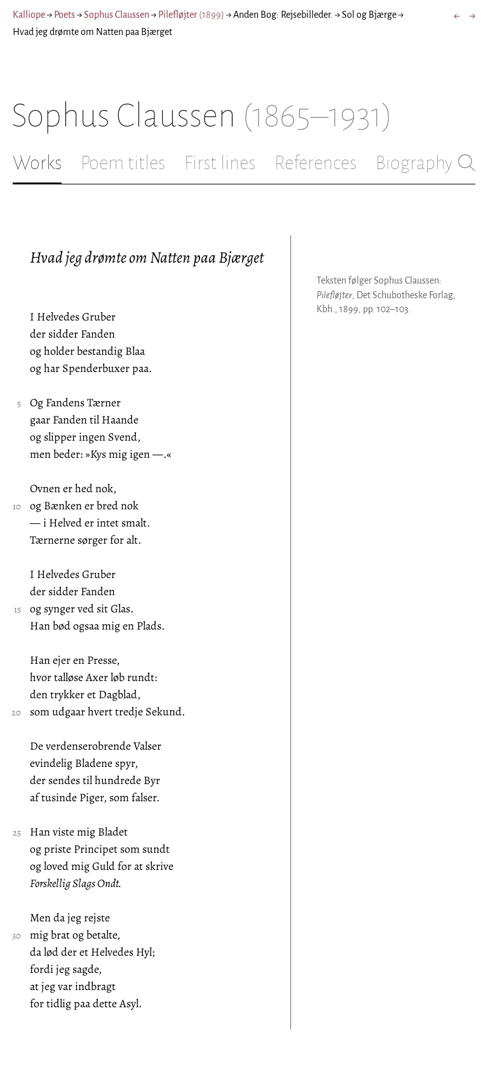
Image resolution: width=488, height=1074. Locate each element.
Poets (64, 15)
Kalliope (29, 15)
